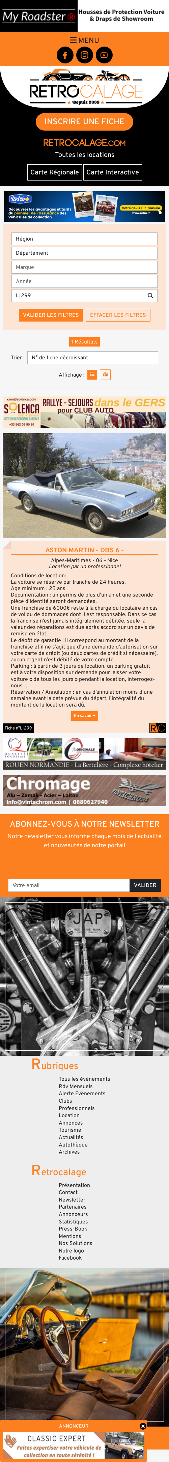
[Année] (84, 281)
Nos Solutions (75, 1243)
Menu (84, 40)
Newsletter (72, 1200)
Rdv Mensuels (76, 1086)
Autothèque (73, 1145)
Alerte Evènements (82, 1093)
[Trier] (92, 357)
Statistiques (73, 1221)
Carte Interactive (112, 172)
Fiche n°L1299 (18, 728)
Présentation (74, 1185)
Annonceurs (73, 1214)
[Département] (84, 253)
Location (69, 1115)
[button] (84, 486)
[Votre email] (69, 885)
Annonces (71, 1123)
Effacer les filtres (118, 315)
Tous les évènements (84, 1079)
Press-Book (73, 1229)
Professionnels (77, 1108)
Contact (68, 1192)
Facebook (70, 1258)
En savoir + (84, 716)
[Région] (84, 238)
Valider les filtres (51, 315)
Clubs (65, 1101)
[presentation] (85, 863)
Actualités (71, 1137)
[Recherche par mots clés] (77, 295)
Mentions (70, 1236)
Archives (69, 1152)
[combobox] (86, 267)
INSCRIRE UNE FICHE (84, 121)
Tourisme (70, 1130)
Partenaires (73, 1207)
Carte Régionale (54, 172)
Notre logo (71, 1250)
